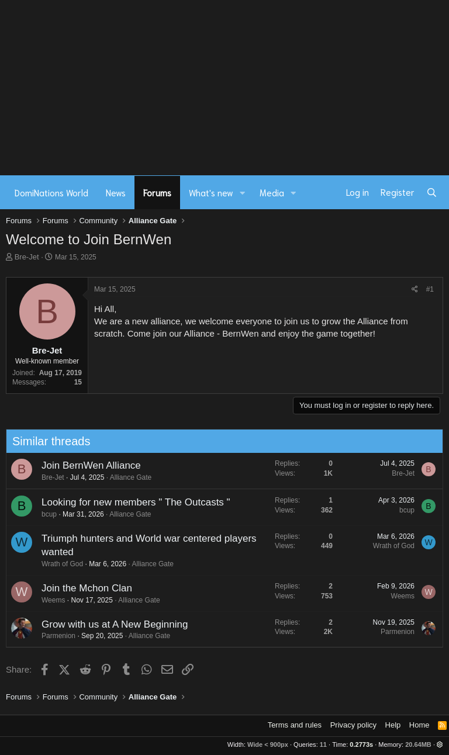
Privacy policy (353, 725)
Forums (157, 192)
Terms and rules (295, 725)
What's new (211, 192)
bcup (45, 514)
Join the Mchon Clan (83, 588)
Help (393, 725)
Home (419, 725)
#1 (430, 289)
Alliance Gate (127, 477)
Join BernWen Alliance (87, 465)
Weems (49, 600)
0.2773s (361, 744)
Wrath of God (59, 564)
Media (272, 192)
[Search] (431, 192)
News (116, 192)
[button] (242, 192)
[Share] (414, 289)
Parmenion (55, 636)
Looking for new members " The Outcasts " (132, 502)
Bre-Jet (27, 256)
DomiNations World (51, 192)
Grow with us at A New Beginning (111, 624)
